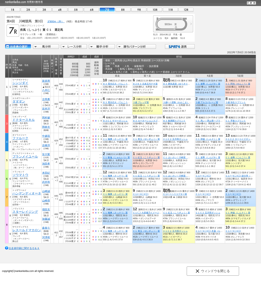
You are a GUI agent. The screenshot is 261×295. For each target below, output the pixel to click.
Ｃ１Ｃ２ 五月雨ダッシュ (175, 139)
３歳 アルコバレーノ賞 (207, 102)
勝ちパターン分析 (136, 46)
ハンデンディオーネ (26, 193)
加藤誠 (46, 218)
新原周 (46, 80)
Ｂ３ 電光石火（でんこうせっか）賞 (121, 84)
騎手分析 (102, 46)
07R (107, 10)
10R (154, 10)
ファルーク (20, 138)
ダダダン (18, 101)
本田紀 (46, 172)
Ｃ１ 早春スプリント (235, 120)
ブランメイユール (25, 156)
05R (75, 10)
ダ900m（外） (56, 21)
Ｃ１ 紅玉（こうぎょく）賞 (146, 157)
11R (170, 10)
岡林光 (46, 126)
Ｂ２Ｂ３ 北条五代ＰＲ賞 (145, 84)
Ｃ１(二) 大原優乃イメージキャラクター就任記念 (157, 212)
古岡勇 (46, 99)
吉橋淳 (46, 145)
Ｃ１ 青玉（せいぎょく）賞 (146, 139)
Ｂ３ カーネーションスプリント (148, 120)
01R (12, 10)
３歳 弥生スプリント (235, 102)
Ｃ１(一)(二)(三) (203, 176)
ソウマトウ (20, 175)
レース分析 (74, 46)
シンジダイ (20, 83)
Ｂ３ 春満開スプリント (174, 120)
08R (123, 10)
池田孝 (46, 163)
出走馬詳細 (18, 46)
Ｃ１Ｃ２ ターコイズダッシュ (240, 139)
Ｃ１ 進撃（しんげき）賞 (208, 84)
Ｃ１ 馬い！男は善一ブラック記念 (212, 120)
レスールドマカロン (26, 230)
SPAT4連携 (180, 46)
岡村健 (46, 117)
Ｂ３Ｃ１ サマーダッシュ (115, 120)
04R (59, 10)
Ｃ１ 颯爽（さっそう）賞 (115, 139)
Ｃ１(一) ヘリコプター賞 (175, 194)
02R (28, 10)
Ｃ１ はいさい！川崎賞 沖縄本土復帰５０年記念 (187, 157)
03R (44, 10)
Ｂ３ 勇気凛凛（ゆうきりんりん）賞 (181, 84)
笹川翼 (46, 154)
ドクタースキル (23, 119)
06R (91, 10)
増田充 (46, 209)
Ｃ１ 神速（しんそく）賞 (208, 139)
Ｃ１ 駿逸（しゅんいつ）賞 (116, 157)
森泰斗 (46, 227)
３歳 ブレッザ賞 (141, 102)
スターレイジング (25, 211)
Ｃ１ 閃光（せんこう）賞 (237, 84)
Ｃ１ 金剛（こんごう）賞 (237, 157)
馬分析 (46, 46)
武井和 (46, 182)
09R (138, 10)
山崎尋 (46, 200)
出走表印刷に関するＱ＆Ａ (24, 248)
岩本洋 (46, 108)
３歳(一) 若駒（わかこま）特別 (178, 102)
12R (186, 10)
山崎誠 (46, 191)
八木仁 (46, 90)
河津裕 (46, 237)
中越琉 (46, 135)
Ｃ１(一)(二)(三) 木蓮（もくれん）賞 (213, 231)
